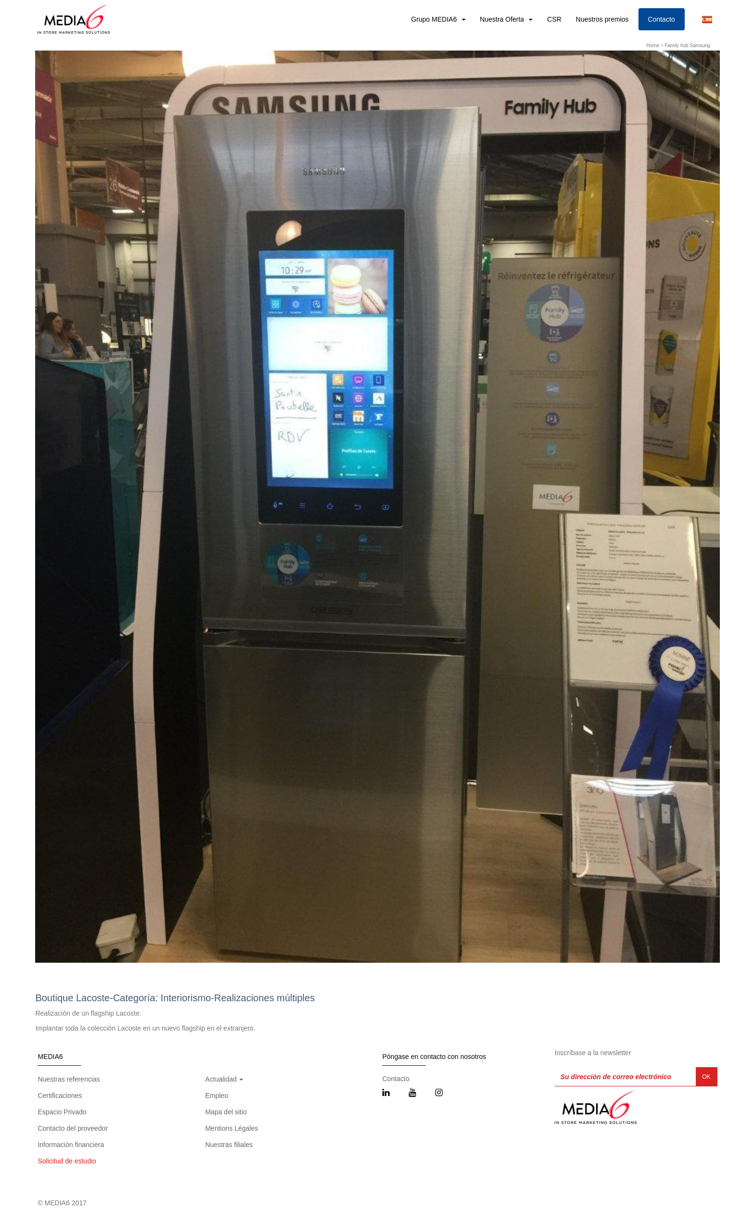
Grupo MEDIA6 (435, 19)
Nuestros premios (602, 19)
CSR (554, 19)
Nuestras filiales (229, 1144)
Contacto (661, 19)
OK (706, 1076)
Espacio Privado (62, 1112)
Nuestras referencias (69, 1079)
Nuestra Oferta (503, 19)
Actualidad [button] (224, 1079)
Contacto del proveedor (73, 1128)
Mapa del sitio (226, 1112)
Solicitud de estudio (67, 1161)
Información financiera (71, 1144)
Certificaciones (60, 1095)
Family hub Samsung (687, 45)
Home (653, 45)
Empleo (216, 1095)
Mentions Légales (231, 1128)
